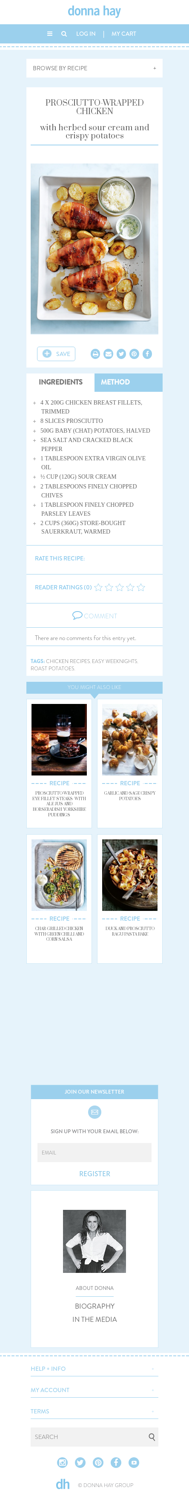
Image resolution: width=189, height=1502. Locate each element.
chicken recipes (68, 661)
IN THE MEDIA (94, 1319)
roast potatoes (52, 668)
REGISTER (94, 1174)
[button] (94, 1367)
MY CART (124, 33)
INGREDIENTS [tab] (61, 382)
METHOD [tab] (115, 382)
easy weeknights (114, 661)
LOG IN (86, 33)
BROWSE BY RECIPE (60, 68)
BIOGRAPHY (95, 1306)
